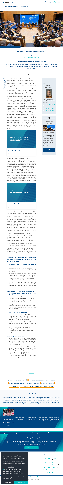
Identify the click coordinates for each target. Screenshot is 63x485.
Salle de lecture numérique (50, 467)
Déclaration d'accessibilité (42, 477)
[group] (8, 417)
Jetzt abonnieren (31, 447)
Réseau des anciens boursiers (51, 465)
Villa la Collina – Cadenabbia (50, 469)
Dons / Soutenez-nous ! (49, 472)
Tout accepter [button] (21, 482)
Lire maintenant (49, 150)
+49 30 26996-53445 (48, 110)
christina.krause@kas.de (49, 105)
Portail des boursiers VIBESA (50, 462)
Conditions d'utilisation (28, 477)
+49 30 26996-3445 (48, 108)
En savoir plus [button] (11, 467)
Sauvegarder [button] (7, 482)
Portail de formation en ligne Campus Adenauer (49, 459)
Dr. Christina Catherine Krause (31, 57)
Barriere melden (54, 477)
